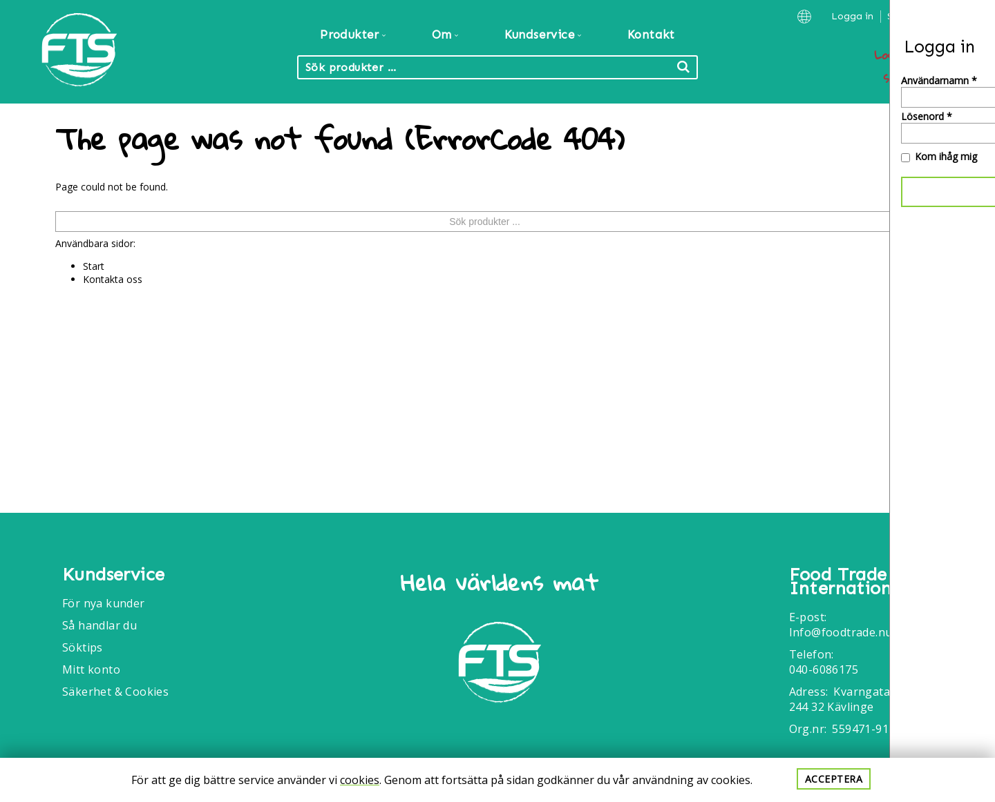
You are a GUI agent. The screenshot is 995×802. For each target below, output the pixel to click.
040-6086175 (823, 669)
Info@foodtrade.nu (841, 632)
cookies (359, 780)
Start (93, 266)
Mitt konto (91, 669)
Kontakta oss (112, 279)
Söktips (82, 647)
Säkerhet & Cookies (115, 691)
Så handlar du (99, 625)
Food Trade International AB (862, 582)
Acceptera (834, 778)
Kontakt (651, 34)
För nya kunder (103, 603)
